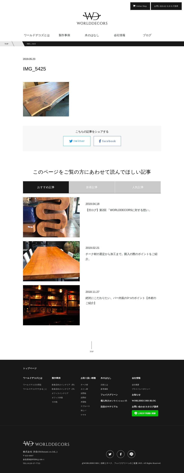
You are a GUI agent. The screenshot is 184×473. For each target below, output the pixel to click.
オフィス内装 (57, 398)
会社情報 (119, 35)
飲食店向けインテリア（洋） (64, 389)
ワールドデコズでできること (35, 389)
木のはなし (92, 35)
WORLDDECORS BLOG (144, 401)
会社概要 (135, 385)
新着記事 (92, 187)
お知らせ (136, 395)
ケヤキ (83, 415)
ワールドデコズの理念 (32, 385)
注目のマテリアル (109, 407)
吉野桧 (83, 393)
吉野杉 (83, 398)
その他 (54, 402)
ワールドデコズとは (37, 35)
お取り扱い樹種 (88, 378)
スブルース (85, 406)
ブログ (147, 35)
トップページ (29, 368)
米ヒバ (83, 411)
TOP (92, 351)
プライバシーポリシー (141, 389)
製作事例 (64, 35)
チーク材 (84, 385)
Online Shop (141, 6)
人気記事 (138, 187)
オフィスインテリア (60, 393)
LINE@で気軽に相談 (145, 413)
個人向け (114, 401)
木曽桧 (83, 402)
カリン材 (84, 389)
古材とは (104, 385)
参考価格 (104, 389)
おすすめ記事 (45, 187)
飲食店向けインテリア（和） (64, 385)
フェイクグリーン (109, 395)
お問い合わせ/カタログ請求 (166, 6)
